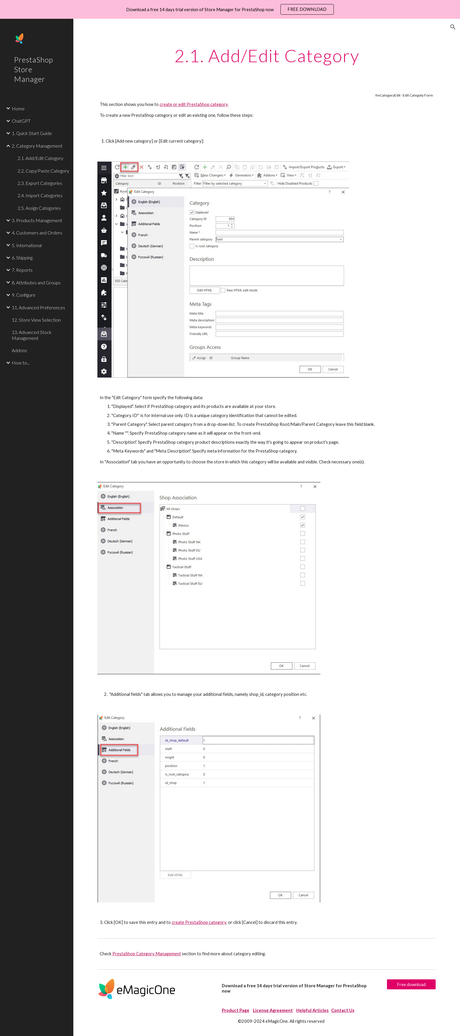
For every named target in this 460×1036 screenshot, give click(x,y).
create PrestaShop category (199, 922)
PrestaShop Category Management (146, 953)
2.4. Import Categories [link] (40, 195)
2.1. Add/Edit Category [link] (40, 158)
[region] (230, 9)
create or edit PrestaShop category (194, 104)
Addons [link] (19, 350)
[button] (453, 27)
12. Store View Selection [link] (36, 320)
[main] (266, 55)
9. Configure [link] (23, 295)
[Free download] (411, 984)
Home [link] (18, 108)
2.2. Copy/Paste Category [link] (43, 170)
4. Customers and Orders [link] (37, 232)
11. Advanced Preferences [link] (38, 307)
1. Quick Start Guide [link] (32, 133)
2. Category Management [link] (37, 146)
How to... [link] (21, 362)
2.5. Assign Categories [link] (39, 208)
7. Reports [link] (22, 270)
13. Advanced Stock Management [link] (32, 334)
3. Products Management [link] (37, 220)
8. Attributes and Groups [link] (36, 282)
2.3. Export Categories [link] (40, 183)
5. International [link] (27, 245)
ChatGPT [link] (21, 121)
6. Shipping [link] (22, 257)
